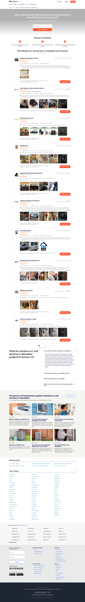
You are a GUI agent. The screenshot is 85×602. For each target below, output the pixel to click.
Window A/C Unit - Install (60, 465)
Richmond (56, 506)
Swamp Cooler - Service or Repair (62, 463)
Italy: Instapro (42, 589)
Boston (33, 481)
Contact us (58, 575)
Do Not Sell (43, 592)
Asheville (34, 502)
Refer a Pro (58, 555)
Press (57, 571)
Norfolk (56, 504)
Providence (57, 483)
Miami (10, 508)
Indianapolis (12, 519)
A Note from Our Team (60, 559)
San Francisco (12, 493)
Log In (66, 1)
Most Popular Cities (13, 525)
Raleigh (33, 508)
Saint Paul (34, 489)
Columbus (34, 517)
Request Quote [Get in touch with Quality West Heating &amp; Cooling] (65, 81)
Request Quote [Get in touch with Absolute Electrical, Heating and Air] (65, 284)
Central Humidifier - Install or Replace (41, 463)
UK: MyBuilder (58, 589)
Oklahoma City (35, 519)
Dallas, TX (61, 528)
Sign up (17, 561)
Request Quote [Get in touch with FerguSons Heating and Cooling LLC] (65, 224)
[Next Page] (52, 345)
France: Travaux (27, 589)
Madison (56, 512)
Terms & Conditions (49, 594)
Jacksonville (12, 506)
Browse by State (23, 525)
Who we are (58, 567)
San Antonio (57, 500)
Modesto (11, 487)
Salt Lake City (57, 502)
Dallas (55, 491)
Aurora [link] (17, 7)
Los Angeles (12, 485)
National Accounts (37, 573)
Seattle (56, 510)
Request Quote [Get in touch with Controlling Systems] (65, 254)
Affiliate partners (59, 578)
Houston (56, 498)
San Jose (11, 495)
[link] (42, 59)
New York (34, 500)
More (27, 4)
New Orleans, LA (47, 534)
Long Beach (12, 483)
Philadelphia (57, 478)
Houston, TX (30, 531)
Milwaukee (56, 515)
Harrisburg (56, 476)
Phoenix (11, 476)
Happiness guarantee (60, 577)
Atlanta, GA (14, 528)
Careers (57, 569)
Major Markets (42, 471)
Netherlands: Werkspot (50, 589)
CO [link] (13, 7)
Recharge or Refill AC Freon (16, 445)
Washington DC (13, 502)
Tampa (10, 512)
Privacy (35, 592)
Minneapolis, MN (31, 534)
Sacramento (12, 489)
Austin (55, 489)
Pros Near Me (58, 557)
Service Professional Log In (39, 565)
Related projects (42, 460)
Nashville (56, 487)
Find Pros (35, 549)
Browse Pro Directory (38, 551)
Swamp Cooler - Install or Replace (40, 465)
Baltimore (34, 478)
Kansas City (34, 491)
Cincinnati (34, 512)
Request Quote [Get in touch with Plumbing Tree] (65, 166)
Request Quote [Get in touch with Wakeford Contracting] (65, 312)
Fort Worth (57, 495)
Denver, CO (15, 531)
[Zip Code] (42, 26)
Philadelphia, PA (16, 537)
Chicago (11, 517)
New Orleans (35, 476)
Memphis (56, 485)
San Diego (11, 491)
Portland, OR (31, 537)
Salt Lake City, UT (47, 537)
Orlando (11, 510)
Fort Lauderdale (13, 504)
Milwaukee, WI (15, 534)
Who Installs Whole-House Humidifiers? (62, 445)
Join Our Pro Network (38, 567)
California (39, 592)
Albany (33, 498)
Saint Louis (34, 493)
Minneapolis (34, 487)
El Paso (56, 493)
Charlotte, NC (31, 528)
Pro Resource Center (38, 569)
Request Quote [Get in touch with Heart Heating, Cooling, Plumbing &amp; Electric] (65, 111)
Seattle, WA (46, 539)
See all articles (70, 396)
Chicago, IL (46, 528)
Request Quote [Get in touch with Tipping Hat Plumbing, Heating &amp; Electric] (65, 194)
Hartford (11, 500)
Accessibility (48, 593)
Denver (11, 498)
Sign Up (73, 1)
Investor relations (59, 573)
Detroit (33, 483)
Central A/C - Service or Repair (16, 465)
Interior (11, 4)
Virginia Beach (57, 508)
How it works (58, 565)
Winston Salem (35, 510)
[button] (24, 73)
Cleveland (34, 515)
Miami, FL (61, 531)
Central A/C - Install (14, 463)
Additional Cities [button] (13, 542)
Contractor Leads (37, 571)
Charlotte (34, 504)
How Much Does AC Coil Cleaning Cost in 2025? (64, 420)
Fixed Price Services (38, 553)
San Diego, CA (15, 539)
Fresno (11, 481)
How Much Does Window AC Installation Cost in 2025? (40, 420)
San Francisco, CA (32, 539)
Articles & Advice (32, 4)
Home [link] (10, 7)
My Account (58, 549)
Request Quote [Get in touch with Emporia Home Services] (65, 139)
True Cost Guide (59, 551)
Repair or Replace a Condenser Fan (19, 419)
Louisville (34, 474)
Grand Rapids (35, 485)
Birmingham (12, 474)
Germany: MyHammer (35, 589)
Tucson (11, 478)
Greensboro (35, 506)
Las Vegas (34, 495)
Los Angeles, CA (47, 531)
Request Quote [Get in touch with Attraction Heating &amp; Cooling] (65, 340)
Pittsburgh (56, 481)
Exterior (15, 4)
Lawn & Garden (21, 4)
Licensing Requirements (61, 560)
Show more (68, 67)
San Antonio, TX (62, 537)
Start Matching (42, 29)
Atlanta (11, 515)
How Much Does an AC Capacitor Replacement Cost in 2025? (41, 445)
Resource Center (59, 553)
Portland (56, 474)
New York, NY (62, 534)
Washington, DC (62, 539)
